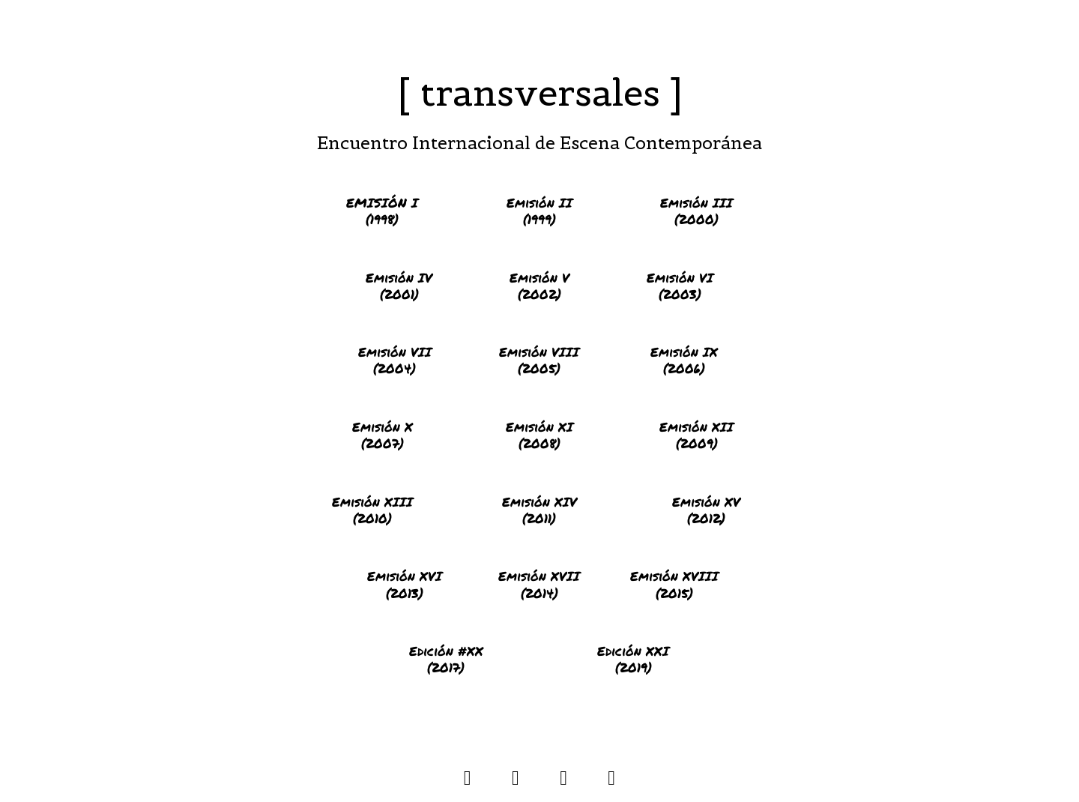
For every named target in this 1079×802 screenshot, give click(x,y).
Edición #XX (446, 651)
